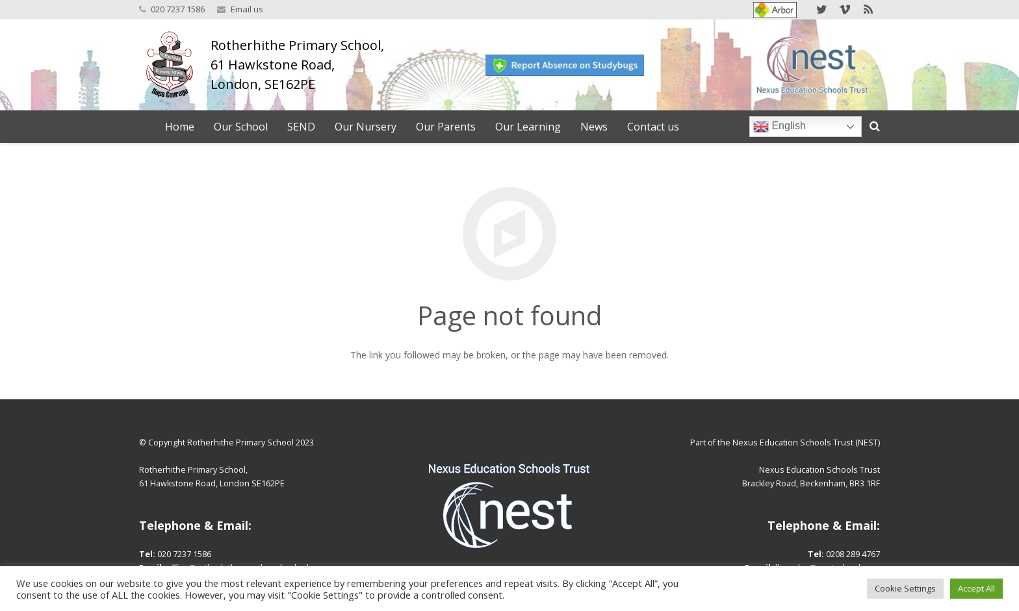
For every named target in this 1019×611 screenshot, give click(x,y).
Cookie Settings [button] (905, 588)
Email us (247, 9)
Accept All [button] (976, 588)
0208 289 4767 (853, 554)
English (779, 126)
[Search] (874, 126)
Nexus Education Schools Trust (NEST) (806, 442)
